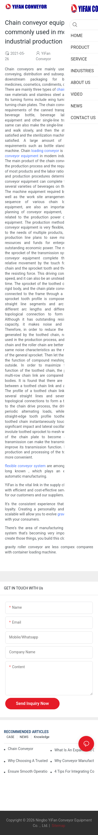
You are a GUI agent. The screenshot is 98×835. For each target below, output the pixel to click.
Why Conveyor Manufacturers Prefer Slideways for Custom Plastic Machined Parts (74, 761)
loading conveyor (45, 151)
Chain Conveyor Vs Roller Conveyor (21, 749)
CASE (10, 737)
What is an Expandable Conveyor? (74, 750)
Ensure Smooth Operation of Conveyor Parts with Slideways (28, 771)
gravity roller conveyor (75, 514)
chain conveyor (69, 89)
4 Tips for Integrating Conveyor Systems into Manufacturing (74, 771)
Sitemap (58, 826)
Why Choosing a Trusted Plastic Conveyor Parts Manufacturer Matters (28, 761)
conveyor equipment (21, 156)
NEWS (24, 737)
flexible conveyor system (25, 466)
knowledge (41, 737)
